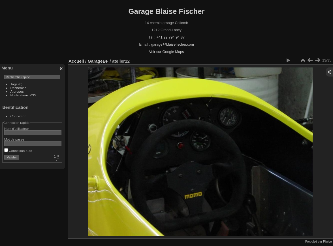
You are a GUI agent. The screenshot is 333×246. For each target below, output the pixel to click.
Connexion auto (18, 150)
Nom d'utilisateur (16, 128)
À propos (17, 91)
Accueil (76, 61)
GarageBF (97, 61)
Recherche (18, 88)
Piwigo (327, 241)
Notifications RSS (23, 95)
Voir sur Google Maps (166, 52)
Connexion (18, 116)
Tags (14, 84)
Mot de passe (14, 139)
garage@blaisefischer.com (172, 44)
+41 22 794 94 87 (170, 37)
